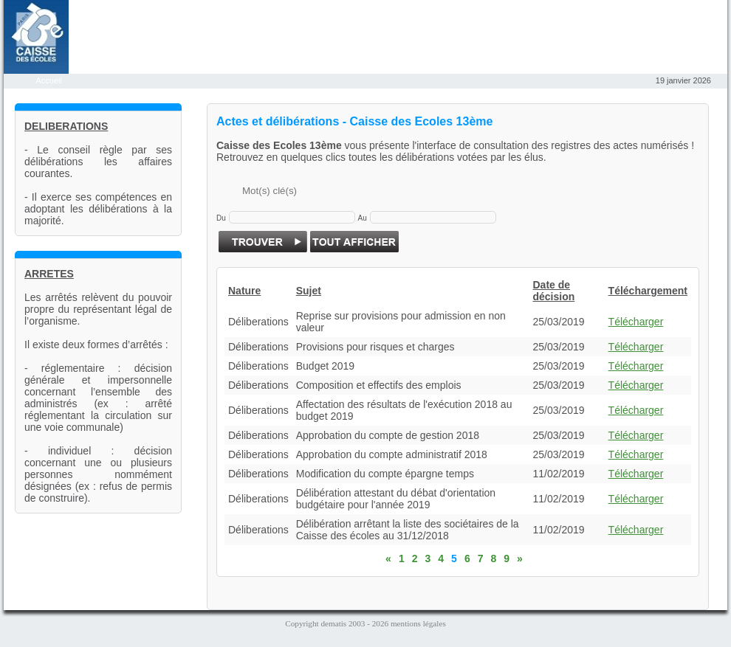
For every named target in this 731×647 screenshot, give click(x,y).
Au (362, 218)
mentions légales (418, 623)
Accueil (50, 80)
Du (221, 218)
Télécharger (636, 322)
